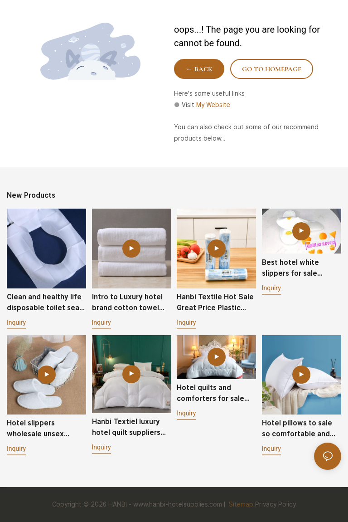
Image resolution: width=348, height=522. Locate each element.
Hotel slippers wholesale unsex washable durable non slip (44, 429)
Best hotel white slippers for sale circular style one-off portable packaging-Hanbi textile (299, 268)
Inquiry (16, 322)
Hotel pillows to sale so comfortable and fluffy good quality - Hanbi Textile (297, 429)
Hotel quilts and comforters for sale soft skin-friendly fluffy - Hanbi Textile (213, 393)
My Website (213, 104)
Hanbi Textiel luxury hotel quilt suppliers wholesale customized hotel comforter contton (130, 427)
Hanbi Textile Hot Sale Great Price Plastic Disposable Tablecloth (215, 303)
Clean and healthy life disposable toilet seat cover (44, 303)
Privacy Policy (275, 504)
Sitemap (240, 504)
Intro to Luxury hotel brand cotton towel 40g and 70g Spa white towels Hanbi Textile (127, 303)
